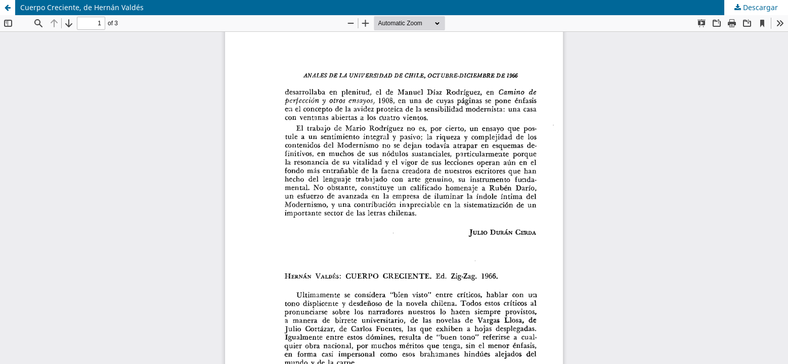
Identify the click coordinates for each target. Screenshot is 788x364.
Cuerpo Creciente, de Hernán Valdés (82, 7)
